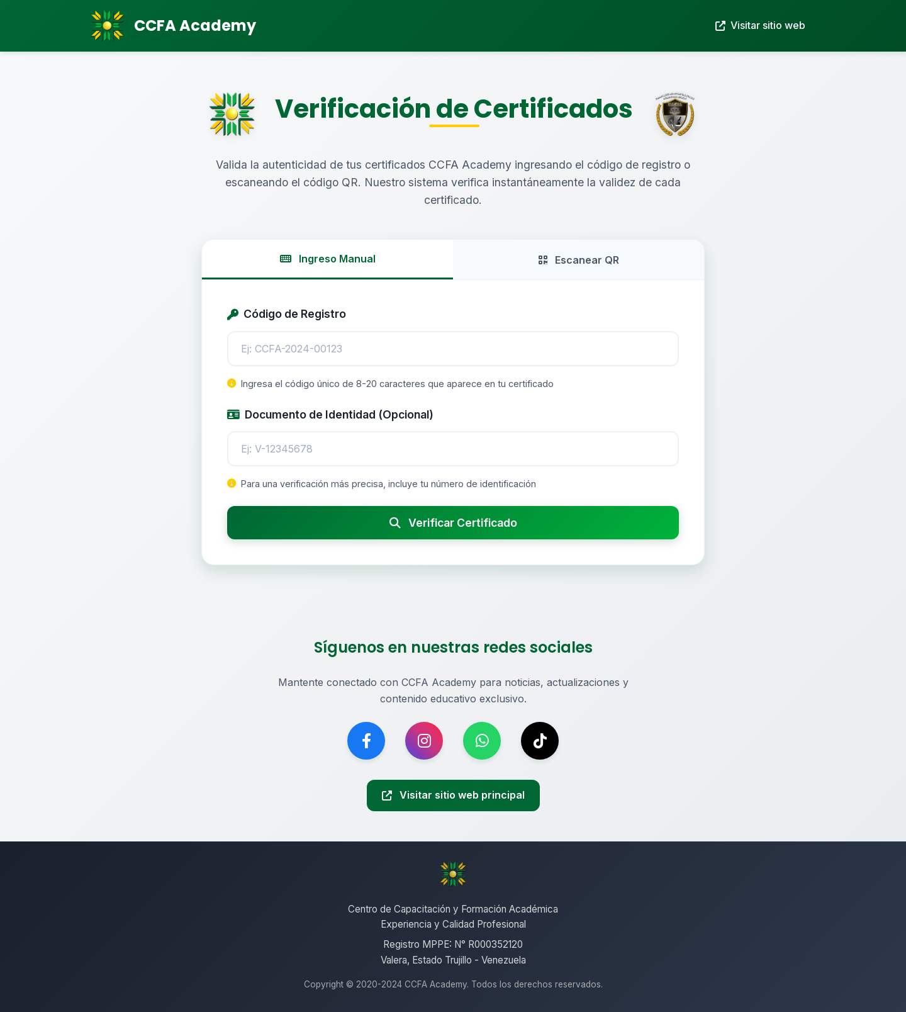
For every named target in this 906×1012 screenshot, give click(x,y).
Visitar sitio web (760, 25)
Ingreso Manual (328, 258)
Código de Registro (286, 313)
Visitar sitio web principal (453, 795)
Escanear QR (579, 260)
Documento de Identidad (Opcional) (330, 414)
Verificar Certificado (453, 522)
